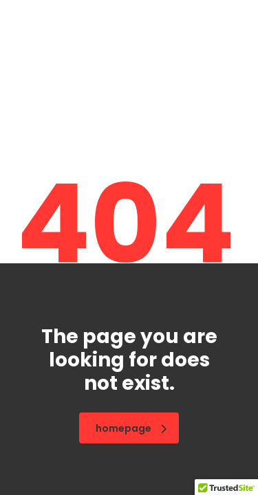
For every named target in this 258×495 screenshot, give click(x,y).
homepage (131, 428)
